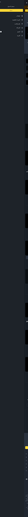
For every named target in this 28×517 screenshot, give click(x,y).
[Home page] (18, 3)
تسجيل (7, 2)
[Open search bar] (11, 3)
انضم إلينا (14, 447)
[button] (2, 3)
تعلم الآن (4, 10)
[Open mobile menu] (2, 3)
